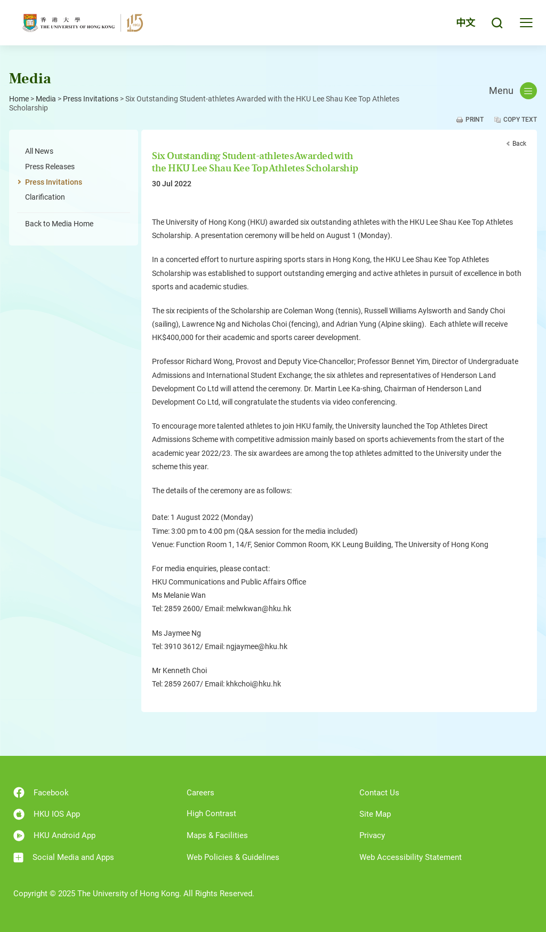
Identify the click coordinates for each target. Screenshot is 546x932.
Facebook (41, 792)
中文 (465, 22)
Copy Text (520, 119)
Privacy (372, 835)
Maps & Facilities (217, 835)
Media (46, 98)
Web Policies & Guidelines (233, 857)
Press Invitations (90, 98)
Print (474, 119)
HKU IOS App (46, 814)
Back (519, 143)
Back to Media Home (59, 223)
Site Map (375, 814)
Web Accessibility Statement (410, 857)
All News (39, 151)
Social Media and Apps (63, 857)
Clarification (45, 197)
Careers (200, 792)
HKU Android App (54, 835)
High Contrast (211, 813)
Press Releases (50, 166)
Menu (513, 90)
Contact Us (379, 792)
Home (19, 98)
